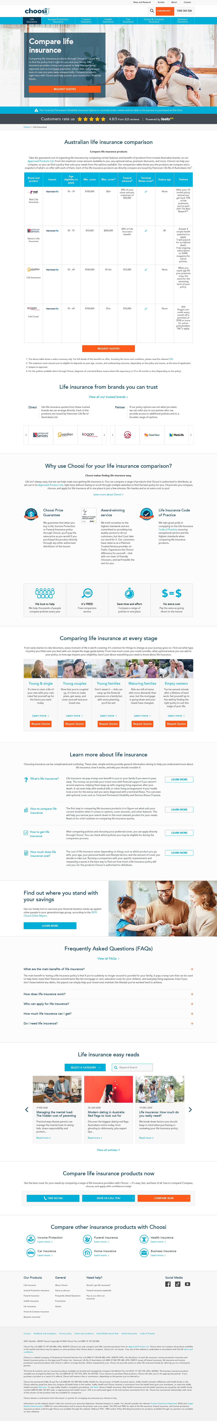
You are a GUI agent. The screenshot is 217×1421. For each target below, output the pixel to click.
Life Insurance (32, 20)
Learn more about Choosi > (108, 494)
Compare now (160, 10)
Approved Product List (50, 485)
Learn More (179, 779)
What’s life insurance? (44, 778)
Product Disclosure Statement (164, 1403)
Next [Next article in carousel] (190, 1109)
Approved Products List (41, 161)
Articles (161, 2)
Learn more (39, 715)
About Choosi (61, 1285)
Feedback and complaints (45, 1333)
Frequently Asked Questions (67, 1296)
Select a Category (85, 1067)
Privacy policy (65, 1333)
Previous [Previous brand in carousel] (26, 435)
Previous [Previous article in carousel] (26, 1109)
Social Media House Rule (107, 1333)
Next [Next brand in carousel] (104, 435)
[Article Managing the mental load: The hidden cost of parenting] (57, 1109)
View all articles (107, 1150)
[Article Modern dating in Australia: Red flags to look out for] (108, 1109)
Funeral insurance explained (98, 1290)
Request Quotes (65, 89)
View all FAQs (107, 958)
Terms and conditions (84, 1333)
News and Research (142, 2)
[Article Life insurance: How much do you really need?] (159, 1109)
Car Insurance (128, 20)
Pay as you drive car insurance (95, 1297)
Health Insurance (108, 20)
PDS (171, 359)
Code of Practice (168, 529)
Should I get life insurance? (98, 1285)
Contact (187, 2)
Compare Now (171, 1198)
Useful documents (129, 1333)
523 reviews (132, 119)
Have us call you (115, 1198)
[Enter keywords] (132, 1067)
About (174, 2)
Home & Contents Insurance (154, 20)
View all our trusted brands (108, 397)
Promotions (60, 1301)
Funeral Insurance (86, 20)
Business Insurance (182, 20)
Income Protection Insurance (58, 20)
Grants (58, 1306)
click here (42, 1387)
